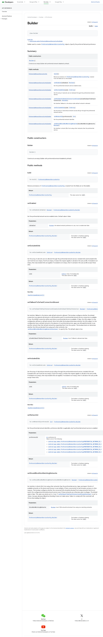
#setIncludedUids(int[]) (36, 295)
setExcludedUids (59, 90)
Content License (70, 528)
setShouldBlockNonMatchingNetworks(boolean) (43, 329)
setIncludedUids (59, 107)
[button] (10, 18)
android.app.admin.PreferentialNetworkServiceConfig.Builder (46, 41)
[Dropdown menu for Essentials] (25, 2)
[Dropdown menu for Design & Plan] (39, 2)
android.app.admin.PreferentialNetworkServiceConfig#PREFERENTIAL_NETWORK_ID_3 (74, 447)
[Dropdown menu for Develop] (51, 2)
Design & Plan (33, 2)
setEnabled (57, 83)
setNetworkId (58, 116)
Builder (31, 60)
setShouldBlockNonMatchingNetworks (65, 123)
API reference (7, 8)
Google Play (58, 2)
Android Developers (32, 17)
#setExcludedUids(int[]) (36, 408)
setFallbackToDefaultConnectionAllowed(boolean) (74, 494)
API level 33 (95, 22)
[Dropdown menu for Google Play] (64, 2)
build (56, 74)
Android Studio (95, 2)
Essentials (20, 2)
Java (96, 26)
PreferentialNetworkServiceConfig (52, 44)
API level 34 (95, 473)
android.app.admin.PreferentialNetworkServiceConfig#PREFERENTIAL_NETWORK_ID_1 (74, 441)
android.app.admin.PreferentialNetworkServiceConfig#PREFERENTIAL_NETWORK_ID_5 (74, 452)
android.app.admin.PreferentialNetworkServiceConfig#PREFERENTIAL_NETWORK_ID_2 (74, 444)
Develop (41, 17)
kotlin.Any (30, 39)
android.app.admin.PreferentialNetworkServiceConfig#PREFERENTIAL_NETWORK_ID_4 (74, 449)
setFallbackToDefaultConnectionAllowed (67, 99)
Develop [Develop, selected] (46, 2)
